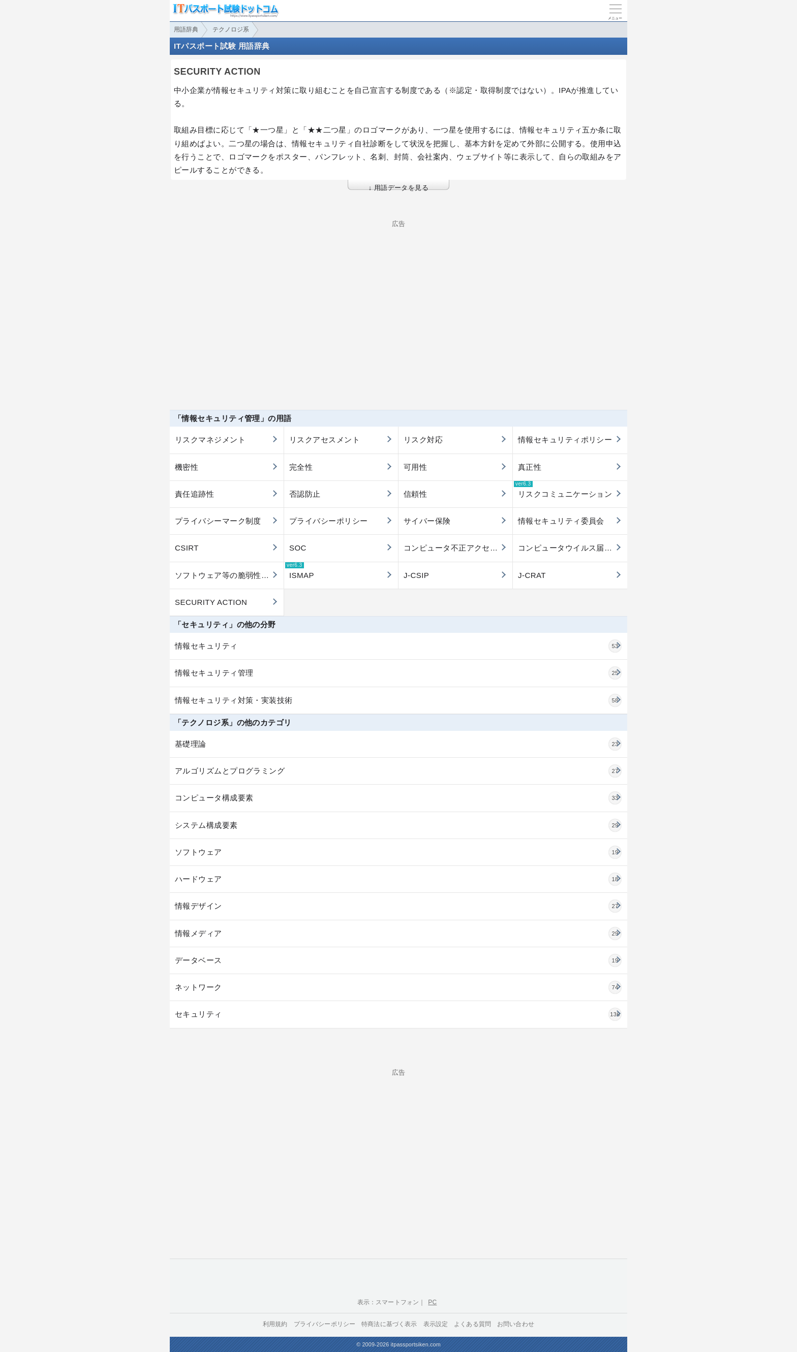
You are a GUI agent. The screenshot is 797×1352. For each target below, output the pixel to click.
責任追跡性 (194, 494)
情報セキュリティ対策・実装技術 (398, 700)
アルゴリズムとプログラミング (398, 771)
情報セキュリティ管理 (398, 673)
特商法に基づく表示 (389, 1324)
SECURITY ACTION (211, 602)
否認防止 (305, 494)
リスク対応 (423, 439)
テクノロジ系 (230, 29)
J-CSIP (416, 575)
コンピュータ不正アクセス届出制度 (458, 547)
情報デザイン (398, 906)
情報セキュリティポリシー (565, 439)
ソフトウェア (398, 852)
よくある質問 (472, 1324)
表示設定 (435, 1324)
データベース (398, 960)
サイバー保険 (427, 521)
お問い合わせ (515, 1324)
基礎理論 (398, 744)
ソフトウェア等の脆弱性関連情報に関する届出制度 (229, 575)
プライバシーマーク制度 (218, 521)
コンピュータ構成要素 (398, 798)
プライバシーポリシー (328, 521)
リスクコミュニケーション (563, 489)
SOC (297, 547)
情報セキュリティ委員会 (561, 521)
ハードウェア (398, 879)
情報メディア (398, 933)
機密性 (186, 467)
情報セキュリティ (398, 646)
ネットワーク (398, 987)
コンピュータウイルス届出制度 (572, 547)
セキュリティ (398, 1014)
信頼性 (415, 494)
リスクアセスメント (324, 439)
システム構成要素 (398, 825)
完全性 (301, 467)
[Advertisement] (398, 298)
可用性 (415, 467)
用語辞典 (186, 29)
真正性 (529, 467)
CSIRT (187, 547)
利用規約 (275, 1324)
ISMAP (299, 571)
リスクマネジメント (210, 439)
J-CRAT (532, 575)
